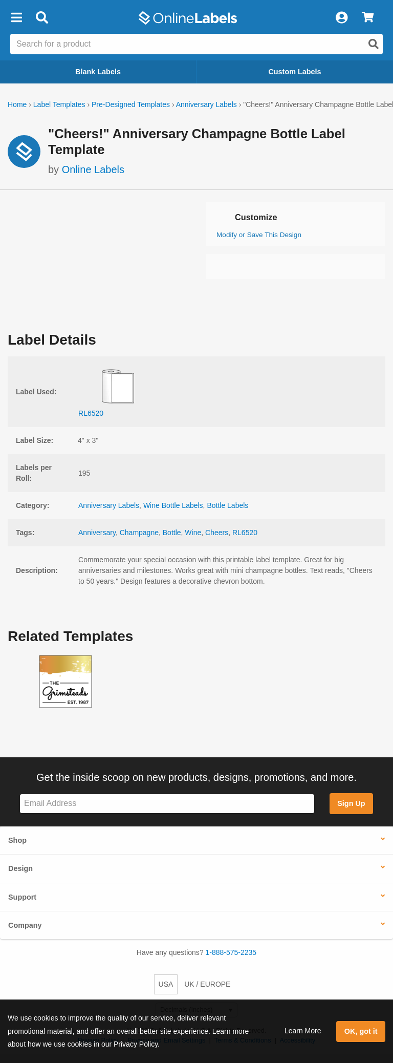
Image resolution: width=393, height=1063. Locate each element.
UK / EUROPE (207, 984)
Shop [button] (17, 840)
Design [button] (20, 868)
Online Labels (93, 169)
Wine (193, 532)
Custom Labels (294, 72)
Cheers (216, 532)
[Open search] (373, 44)
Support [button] (22, 897)
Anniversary (97, 532)
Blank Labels (98, 72)
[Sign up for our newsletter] (167, 803)
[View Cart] (367, 18)
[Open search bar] (42, 18)
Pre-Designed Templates (131, 104)
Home (17, 104)
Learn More (303, 1031)
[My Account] (341, 18)
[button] (16, 18)
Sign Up (351, 803)
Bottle (172, 532)
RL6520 (244, 532)
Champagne (139, 532)
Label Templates (59, 104)
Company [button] (25, 925)
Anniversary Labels (206, 104)
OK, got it (361, 1031)
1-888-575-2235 (231, 952)
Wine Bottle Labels (173, 505)
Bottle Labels (227, 505)
